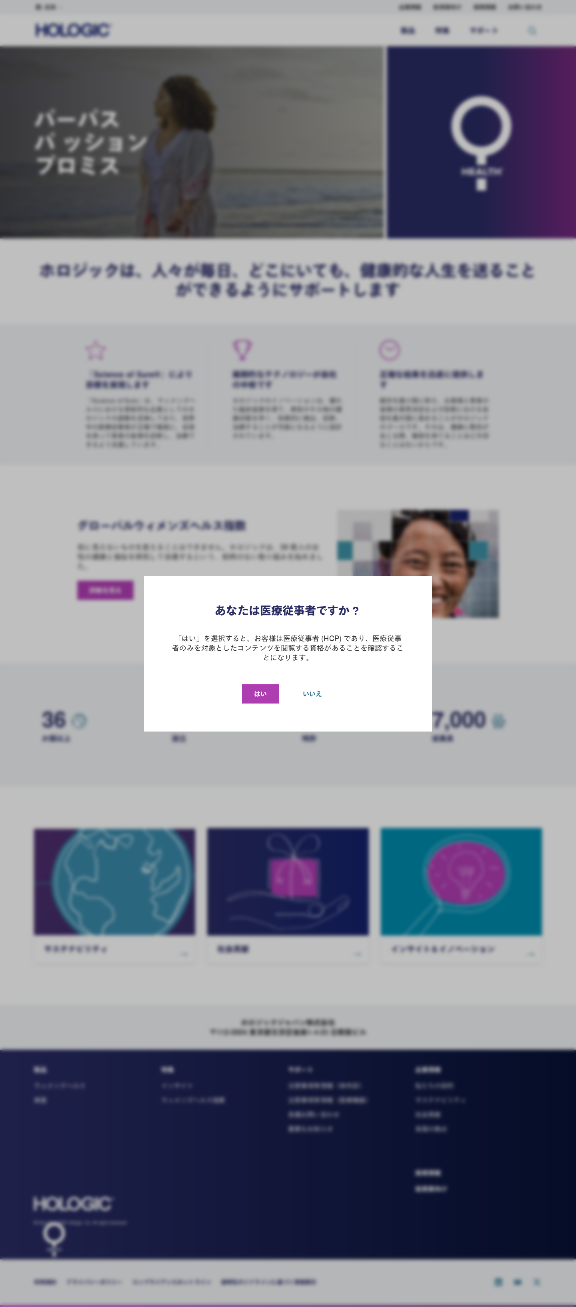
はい (260, 694)
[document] (288, 654)
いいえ (312, 694)
